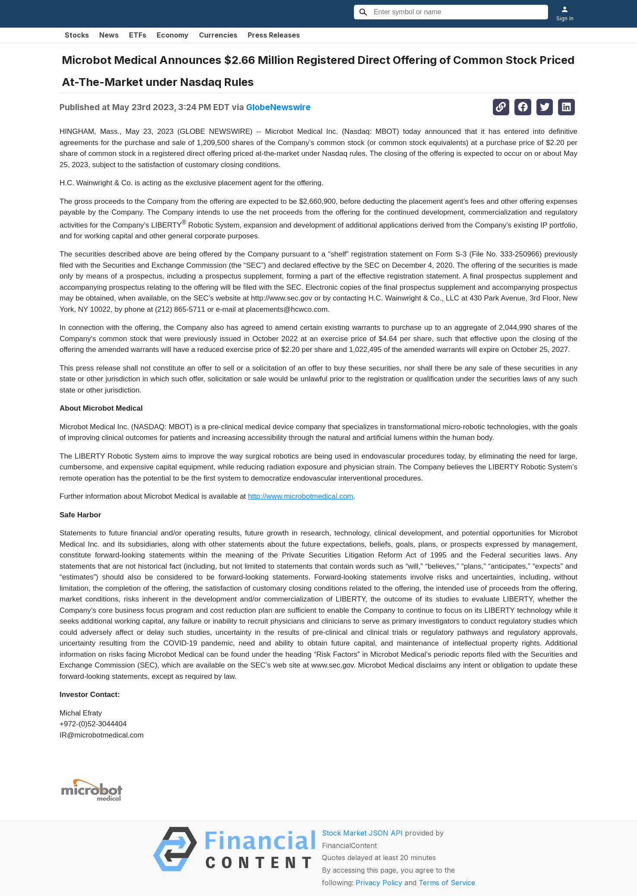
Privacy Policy (379, 882)
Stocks (77, 35)
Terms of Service (447, 882)
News (109, 35)
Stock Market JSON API (362, 833)
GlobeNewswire (278, 107)
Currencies (218, 35)
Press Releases (274, 35)
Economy (173, 35)
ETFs (137, 35)
